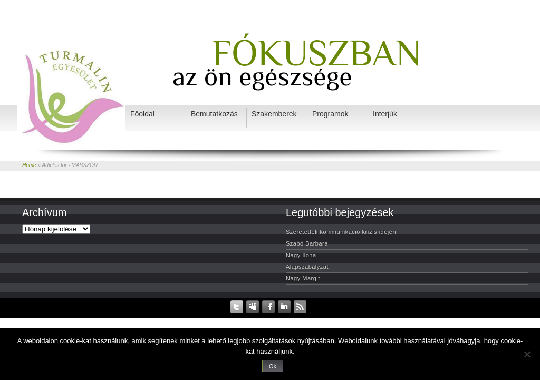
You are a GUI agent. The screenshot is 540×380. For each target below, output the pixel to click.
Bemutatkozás (274, 321)
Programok (378, 321)
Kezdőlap (155, 321)
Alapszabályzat (307, 267)
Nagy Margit (303, 278)
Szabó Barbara (307, 243)
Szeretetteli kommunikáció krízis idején (341, 232)
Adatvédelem (190, 321)
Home (29, 165)
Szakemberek (315, 321)
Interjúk (349, 321)
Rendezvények (231, 321)
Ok (272, 366)
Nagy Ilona (301, 255)
